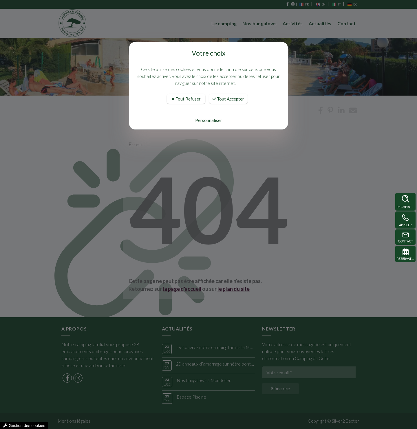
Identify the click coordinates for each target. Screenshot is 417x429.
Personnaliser (208, 120)
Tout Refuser (186, 98)
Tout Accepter (228, 98)
